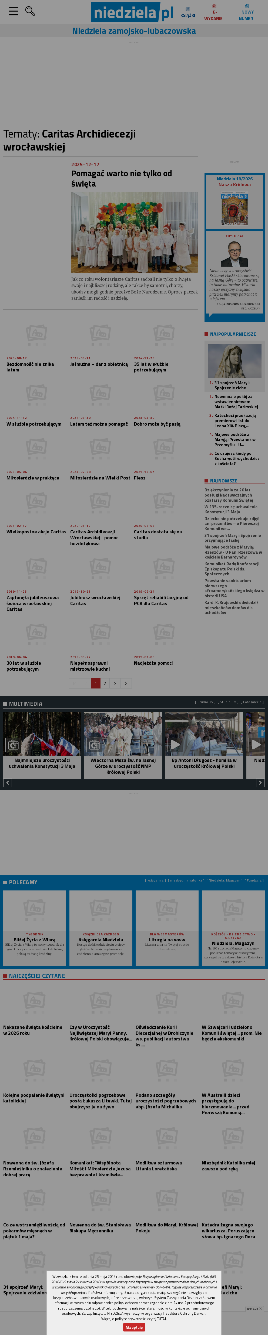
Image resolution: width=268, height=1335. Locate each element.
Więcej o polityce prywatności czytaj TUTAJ (133, 1318)
